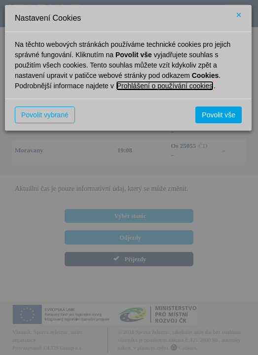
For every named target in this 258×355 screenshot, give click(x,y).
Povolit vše (218, 115)
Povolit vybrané (45, 115)
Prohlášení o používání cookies (165, 86)
